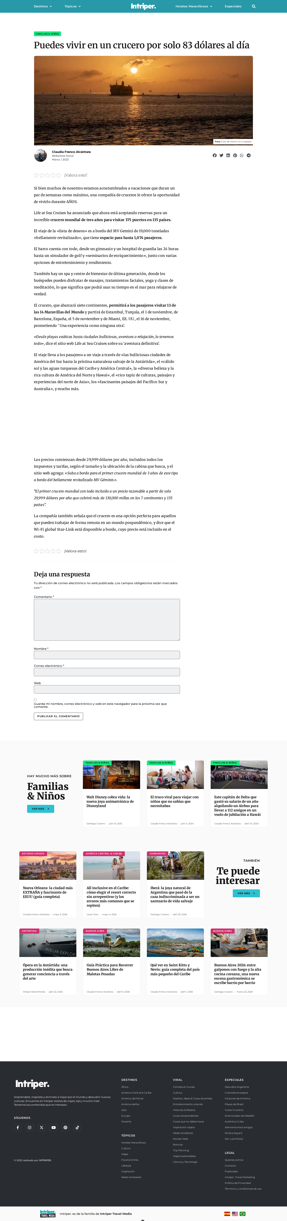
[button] (253, 6)
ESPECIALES (234, 1080)
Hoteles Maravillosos (194, 6)
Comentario (44, 596)
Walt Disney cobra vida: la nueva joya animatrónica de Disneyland (110, 801)
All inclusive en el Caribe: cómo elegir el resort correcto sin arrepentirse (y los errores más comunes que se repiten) (111, 897)
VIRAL (177, 1080)
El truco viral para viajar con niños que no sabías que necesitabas (174, 801)
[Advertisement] (107, 424)
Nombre (41, 648)
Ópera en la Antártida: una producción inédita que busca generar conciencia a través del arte (48, 971)
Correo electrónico (49, 665)
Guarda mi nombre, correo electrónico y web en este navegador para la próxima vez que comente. (100, 705)
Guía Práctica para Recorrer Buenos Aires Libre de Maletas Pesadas (110, 969)
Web (37, 683)
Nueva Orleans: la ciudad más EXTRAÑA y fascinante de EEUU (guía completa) (48, 892)
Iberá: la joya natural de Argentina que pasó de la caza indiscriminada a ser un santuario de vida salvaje (175, 894)
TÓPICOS (128, 1135)
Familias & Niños (47, 33)
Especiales (233, 6)
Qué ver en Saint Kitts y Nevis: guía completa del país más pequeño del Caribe (175, 969)
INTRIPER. (45, 1160)
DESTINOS (129, 1080)
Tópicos (73, 6)
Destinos (43, 6)
